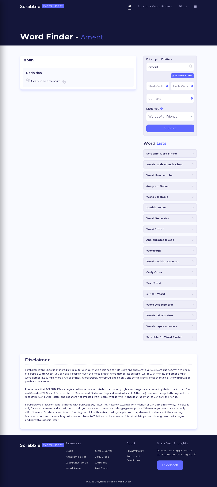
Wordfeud (153, 250)
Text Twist (153, 283)
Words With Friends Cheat (165, 164)
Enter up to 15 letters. (159, 59)
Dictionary (154, 108)
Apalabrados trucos (160, 239)
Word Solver (155, 229)
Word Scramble (157, 196)
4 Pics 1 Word (155, 293)
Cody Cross (154, 272)
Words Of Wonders (160, 315)
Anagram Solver (157, 185)
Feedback (170, 465)
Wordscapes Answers (161, 326)
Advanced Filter (182, 75)
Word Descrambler (159, 304)
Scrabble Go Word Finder (164, 337)
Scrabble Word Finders (155, 6)
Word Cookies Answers (162, 261)
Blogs (183, 6)
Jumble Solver (156, 207)
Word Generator (157, 218)
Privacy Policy (135, 450)
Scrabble (42, 6)
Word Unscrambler (159, 175)
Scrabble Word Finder (161, 153)
